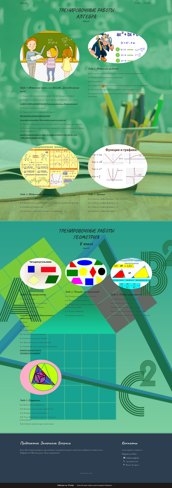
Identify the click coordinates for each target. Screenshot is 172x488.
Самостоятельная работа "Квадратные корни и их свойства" (43, 120)
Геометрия (147, 3)
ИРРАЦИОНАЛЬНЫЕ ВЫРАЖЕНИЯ (35, 116)
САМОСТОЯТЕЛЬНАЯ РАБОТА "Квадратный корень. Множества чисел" (49, 104)
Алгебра (137, 3)
